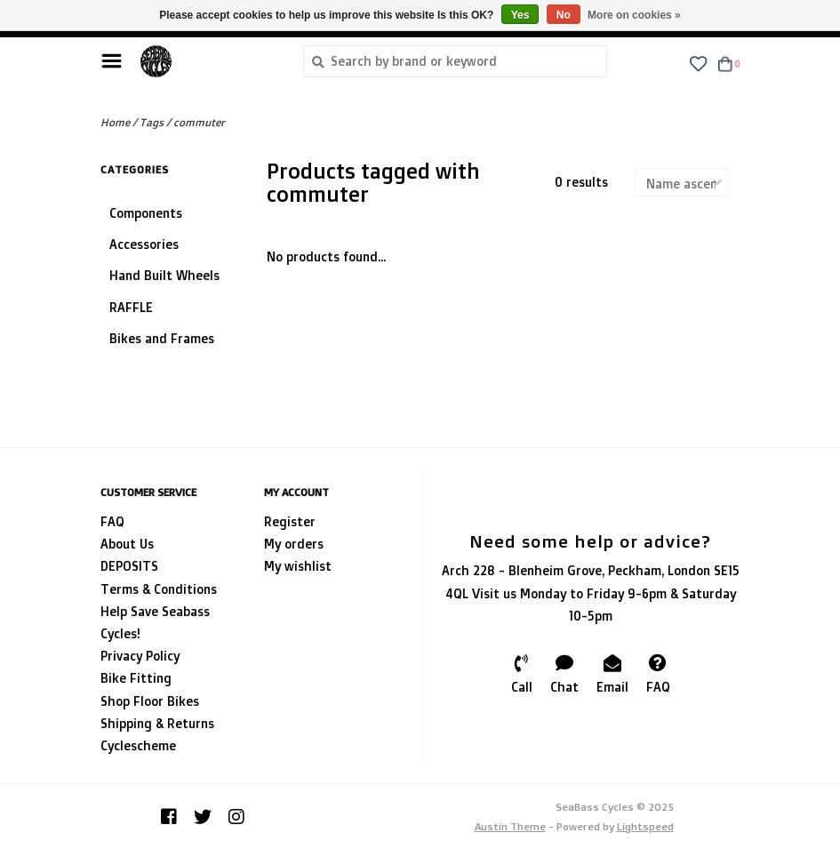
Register (290, 521)
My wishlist (298, 565)
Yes (520, 15)
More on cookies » (634, 15)
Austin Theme (510, 826)
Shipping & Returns (157, 723)
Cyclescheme (138, 745)
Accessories (144, 244)
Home (115, 122)
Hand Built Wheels (164, 275)
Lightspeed (645, 826)
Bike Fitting (136, 677)
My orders (294, 543)
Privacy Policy (140, 655)
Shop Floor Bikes (149, 701)
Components (145, 212)
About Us (127, 543)
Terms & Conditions (158, 589)
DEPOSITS (129, 565)
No (563, 15)
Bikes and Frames (161, 338)
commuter (199, 122)
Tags (152, 122)
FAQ (112, 521)
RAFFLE (131, 307)
